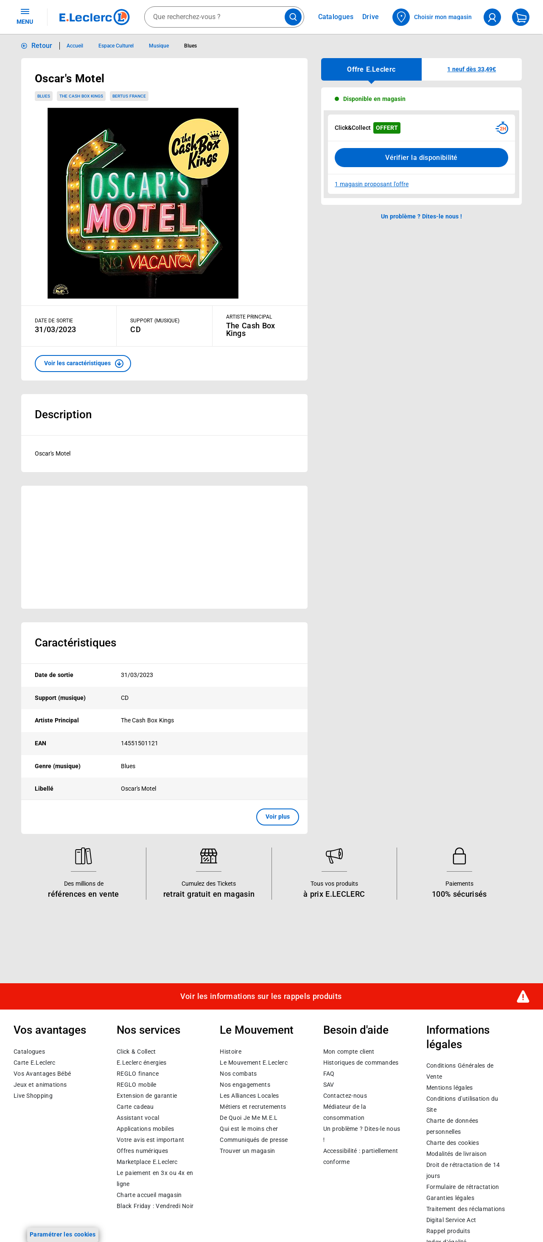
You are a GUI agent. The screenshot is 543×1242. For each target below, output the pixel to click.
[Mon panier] (520, 17)
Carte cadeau (135, 1106)
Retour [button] (42, 45)
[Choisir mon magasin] (432, 17)
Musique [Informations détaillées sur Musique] (159, 46)
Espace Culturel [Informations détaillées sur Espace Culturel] (116, 46)
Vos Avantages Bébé (42, 1073)
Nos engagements (245, 1084)
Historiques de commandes (361, 1062)
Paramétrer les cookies (63, 1234)
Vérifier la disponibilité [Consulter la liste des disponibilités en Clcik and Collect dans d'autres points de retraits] (421, 157)
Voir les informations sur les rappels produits (260, 996)
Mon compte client (349, 1051)
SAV (328, 1084)
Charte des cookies (452, 1142)
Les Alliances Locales (249, 1095)
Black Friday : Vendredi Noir (155, 1206)
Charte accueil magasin (149, 1195)
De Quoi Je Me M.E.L (248, 1117)
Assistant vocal (138, 1117)
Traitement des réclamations (465, 1209)
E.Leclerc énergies (141, 1062)
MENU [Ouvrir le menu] (25, 16)
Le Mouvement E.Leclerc (253, 1062)
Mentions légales (449, 1087)
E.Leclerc (147, 1161)
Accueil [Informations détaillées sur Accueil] (75, 46)
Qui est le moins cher (249, 1128)
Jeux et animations (40, 1084)
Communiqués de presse (254, 1139)
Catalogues (29, 1051)
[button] (83, 363)
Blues (43, 96)
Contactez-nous (345, 1095)
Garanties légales (450, 1197)
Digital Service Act (451, 1220)
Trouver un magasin (247, 1150)
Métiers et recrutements (253, 1106)
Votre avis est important (150, 1139)
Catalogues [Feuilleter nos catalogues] (336, 17)
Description (63, 414)
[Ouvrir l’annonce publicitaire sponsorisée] (164, 547)
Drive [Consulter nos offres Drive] (371, 16)
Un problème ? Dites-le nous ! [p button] (421, 216)
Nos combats (238, 1073)
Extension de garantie (147, 1095)
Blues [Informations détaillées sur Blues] (190, 46)
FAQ (329, 1073)
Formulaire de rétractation (462, 1186)
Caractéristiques (75, 643)
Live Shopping (33, 1095)
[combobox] (224, 17)
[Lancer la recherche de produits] (293, 16)
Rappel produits (448, 1231)
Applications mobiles (145, 1128)
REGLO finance (138, 1073)
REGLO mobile (137, 1084)
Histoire (230, 1051)
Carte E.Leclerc (34, 1062)
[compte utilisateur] (492, 17)
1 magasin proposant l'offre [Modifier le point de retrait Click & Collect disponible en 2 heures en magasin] (372, 184)
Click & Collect (136, 1051)
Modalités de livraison (456, 1153)
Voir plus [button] (278, 816)
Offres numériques (142, 1150)
